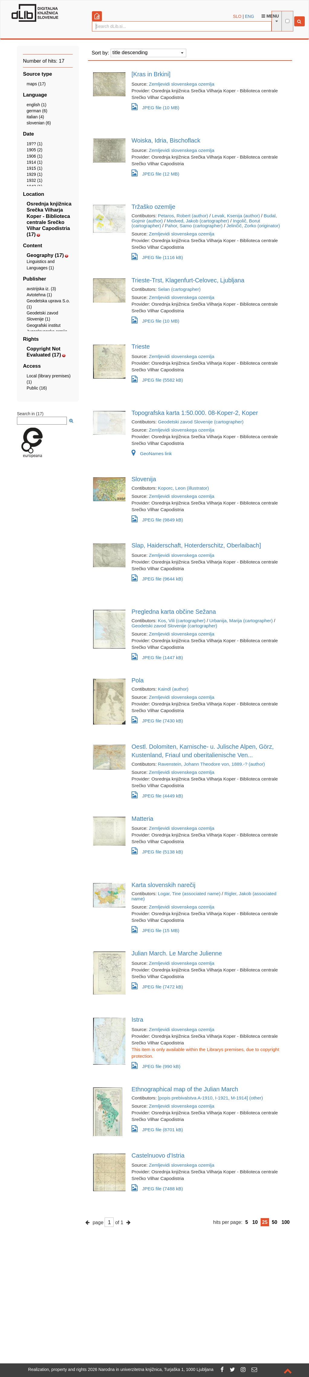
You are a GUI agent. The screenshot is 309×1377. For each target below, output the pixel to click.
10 (255, 1222)
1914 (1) (34, 162)
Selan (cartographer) (179, 289)
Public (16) (37, 388)
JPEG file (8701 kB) (157, 1128)
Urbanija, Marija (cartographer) (241, 620)
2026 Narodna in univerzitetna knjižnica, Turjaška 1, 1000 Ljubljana (151, 1369)
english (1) (36, 104)
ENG (249, 16)
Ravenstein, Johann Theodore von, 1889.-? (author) (211, 764)
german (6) (37, 110)
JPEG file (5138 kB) (157, 850)
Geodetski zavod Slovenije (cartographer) (200, 421)
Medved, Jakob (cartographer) (198, 220)
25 (265, 1222)
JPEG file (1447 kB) (157, 656)
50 (274, 1222)
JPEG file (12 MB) (155, 172)
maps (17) (36, 83)
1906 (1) (34, 156)
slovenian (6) (39, 122)
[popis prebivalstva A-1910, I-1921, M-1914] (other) (210, 1097)
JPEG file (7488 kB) (157, 1187)
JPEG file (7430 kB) (157, 719)
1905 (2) (34, 149)
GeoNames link (152, 453)
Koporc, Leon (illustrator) (183, 488)
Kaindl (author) (173, 689)
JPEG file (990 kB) (156, 1065)
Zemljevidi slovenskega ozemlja (181, 84)
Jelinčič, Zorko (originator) (253, 225)
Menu (270, 16)
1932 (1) (34, 180)
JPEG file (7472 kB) (157, 985)
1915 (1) (34, 168)
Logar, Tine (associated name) (189, 893)
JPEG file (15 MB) (155, 929)
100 (285, 1222)
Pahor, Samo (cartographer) (194, 225)
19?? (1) (34, 143)
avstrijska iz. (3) (41, 288)
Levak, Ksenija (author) (236, 215)
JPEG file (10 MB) (155, 106)
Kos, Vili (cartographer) (181, 620)
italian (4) (35, 116)
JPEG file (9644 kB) (157, 577)
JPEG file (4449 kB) (157, 794)
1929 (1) (34, 174)
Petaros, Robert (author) (183, 215)
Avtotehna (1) (39, 294)
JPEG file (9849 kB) (157, 518)
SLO (237, 16)
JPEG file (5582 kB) (157, 379)
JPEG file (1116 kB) (157, 256)
